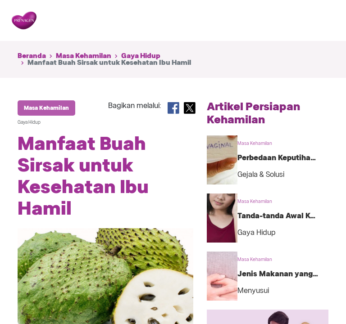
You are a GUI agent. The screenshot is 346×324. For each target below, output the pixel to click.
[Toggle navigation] (320, 21)
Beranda (32, 56)
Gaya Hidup (140, 56)
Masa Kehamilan (83, 56)
